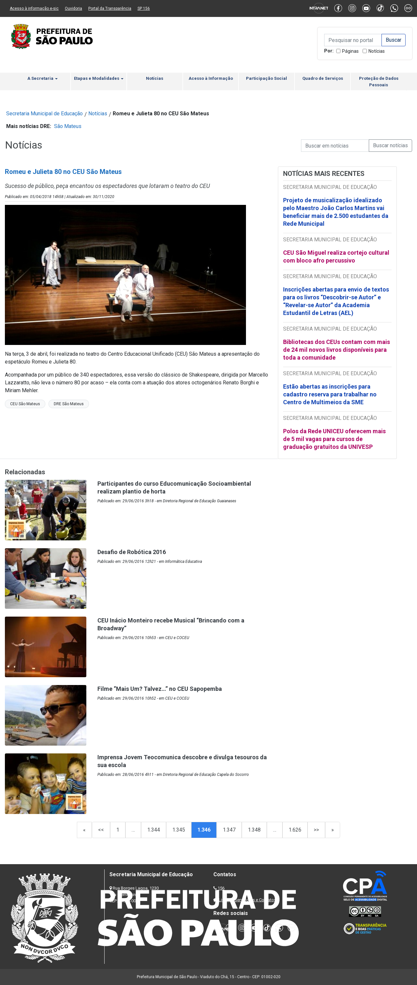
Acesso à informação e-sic (34, 8)
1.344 (153, 830)
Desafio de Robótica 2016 (131, 552)
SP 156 (143, 8)
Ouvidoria (73, 8)
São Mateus (67, 126)
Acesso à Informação (211, 78)
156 (221, 888)
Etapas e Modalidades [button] (98, 78)
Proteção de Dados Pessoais (378, 81)
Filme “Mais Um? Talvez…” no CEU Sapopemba (159, 688)
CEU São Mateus (25, 404)
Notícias (376, 51)
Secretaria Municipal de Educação (44, 113)
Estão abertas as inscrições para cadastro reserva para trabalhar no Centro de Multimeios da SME (330, 394)
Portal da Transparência (109, 8)
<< (101, 830)
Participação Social (266, 78)
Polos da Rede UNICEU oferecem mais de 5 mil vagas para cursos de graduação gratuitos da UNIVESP (334, 439)
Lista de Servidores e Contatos (247, 899)
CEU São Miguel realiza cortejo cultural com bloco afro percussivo (336, 256)
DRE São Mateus (69, 404)
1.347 (229, 830)
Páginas (350, 51)
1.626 (295, 830)
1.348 (254, 830)
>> (316, 830)
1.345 (178, 830)
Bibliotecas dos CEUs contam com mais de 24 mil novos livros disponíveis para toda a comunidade (336, 349)
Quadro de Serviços (322, 78)
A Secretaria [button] (42, 78)
